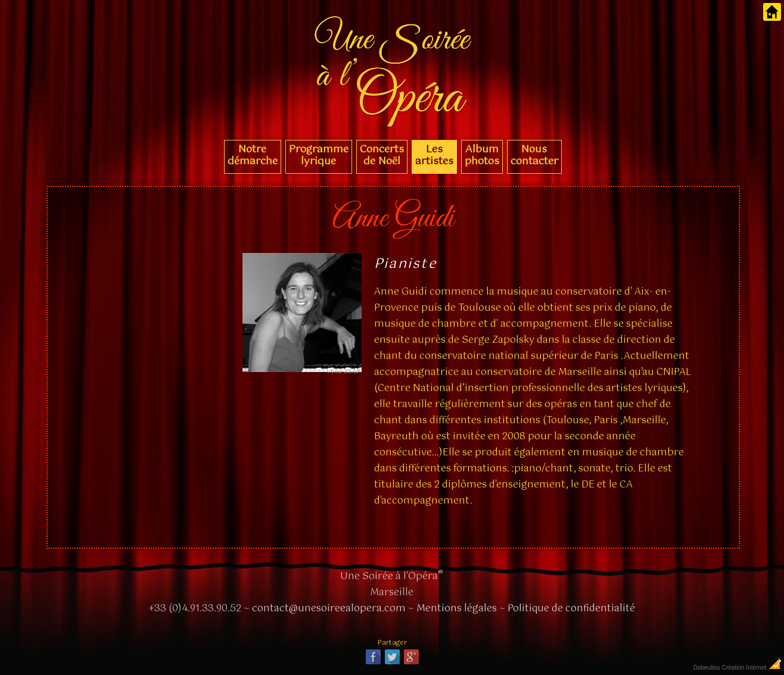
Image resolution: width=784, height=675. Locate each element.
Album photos (482, 155)
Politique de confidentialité (571, 609)
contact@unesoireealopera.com (329, 609)
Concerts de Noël (382, 155)
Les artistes (434, 155)
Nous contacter (534, 155)
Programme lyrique (319, 155)
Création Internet (752, 667)
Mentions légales (456, 609)
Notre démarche (253, 155)
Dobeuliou (706, 667)
